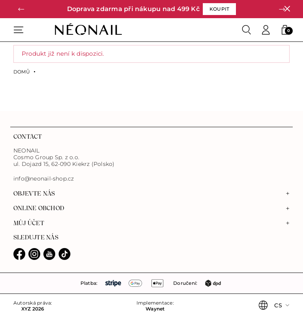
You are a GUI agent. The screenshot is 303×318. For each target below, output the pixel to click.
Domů (21, 72)
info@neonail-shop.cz (43, 178)
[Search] (246, 30)
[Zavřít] (287, 9)
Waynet (155, 309)
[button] (21, 9)
